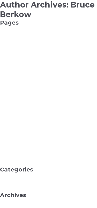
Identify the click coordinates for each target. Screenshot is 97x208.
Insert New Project (17, 107)
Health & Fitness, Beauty (22, 180)
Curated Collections (17, 70)
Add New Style (13, 47)
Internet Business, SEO (21, 184)
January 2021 (11, 205)
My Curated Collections (21, 126)
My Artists (9, 121)
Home (6, 98)
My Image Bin (13, 135)
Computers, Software (19, 175)
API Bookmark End (17, 61)
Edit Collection (13, 75)
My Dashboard (13, 131)
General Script (12, 93)
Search (6, 159)
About (5, 28)
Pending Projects (16, 149)
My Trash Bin (11, 145)
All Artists (8, 56)
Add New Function (17, 42)
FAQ (4, 84)
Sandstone (9, 154)
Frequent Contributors (20, 89)
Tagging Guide (13, 163)
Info (3, 103)
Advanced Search (16, 51)
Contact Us (10, 65)
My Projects (11, 140)
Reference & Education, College (29, 189)
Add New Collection (18, 37)
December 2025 (14, 201)
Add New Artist (13, 33)
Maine (5, 112)
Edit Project (10, 79)
